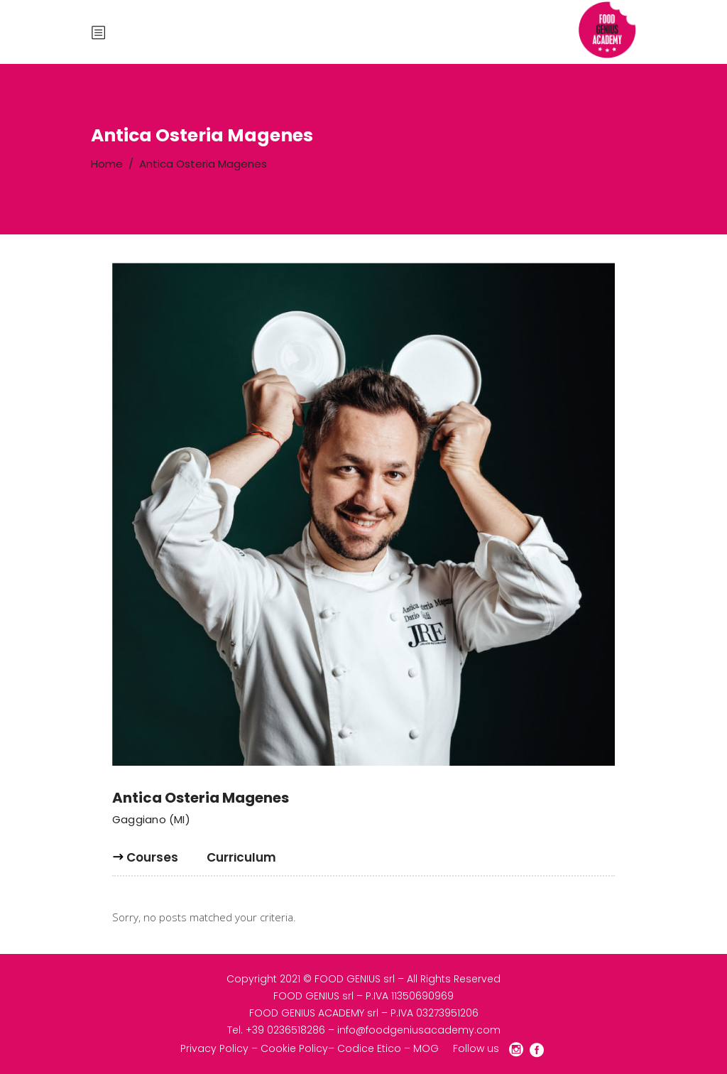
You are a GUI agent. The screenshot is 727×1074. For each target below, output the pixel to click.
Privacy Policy (214, 1048)
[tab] (152, 863)
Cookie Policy (294, 1048)
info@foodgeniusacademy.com (419, 1030)
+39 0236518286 (285, 1030)
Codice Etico (369, 1048)
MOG (426, 1048)
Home (107, 163)
